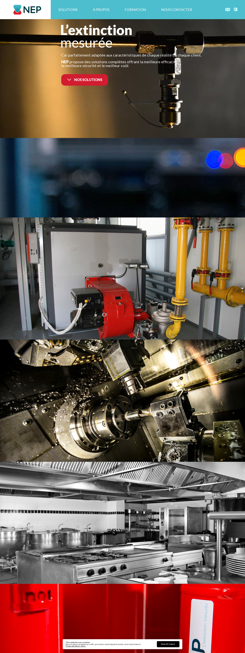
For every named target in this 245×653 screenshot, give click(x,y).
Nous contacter (176, 9)
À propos (101, 9)
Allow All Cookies (168, 644)
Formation (135, 9)
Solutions (68, 9)
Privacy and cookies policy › (76, 646)
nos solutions (84, 78)
